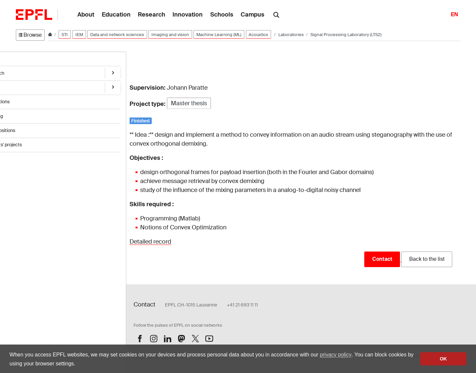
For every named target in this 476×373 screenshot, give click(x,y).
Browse (30, 34)
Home (22, 58)
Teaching (25, 113)
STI (64, 34)
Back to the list (427, 259)
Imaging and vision (170, 34)
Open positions (31, 127)
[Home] (50, 34)
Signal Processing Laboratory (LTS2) (345, 34)
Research (26, 72)
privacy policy (335, 354)
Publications (29, 100)
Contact (382, 259)
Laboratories (291, 34)
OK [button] (443, 358)
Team (22, 86)
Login (114, 280)
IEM (79, 34)
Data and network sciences (117, 34)
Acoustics (258, 34)
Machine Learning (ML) (218, 34)
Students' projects (35, 141)
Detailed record (150, 242)
